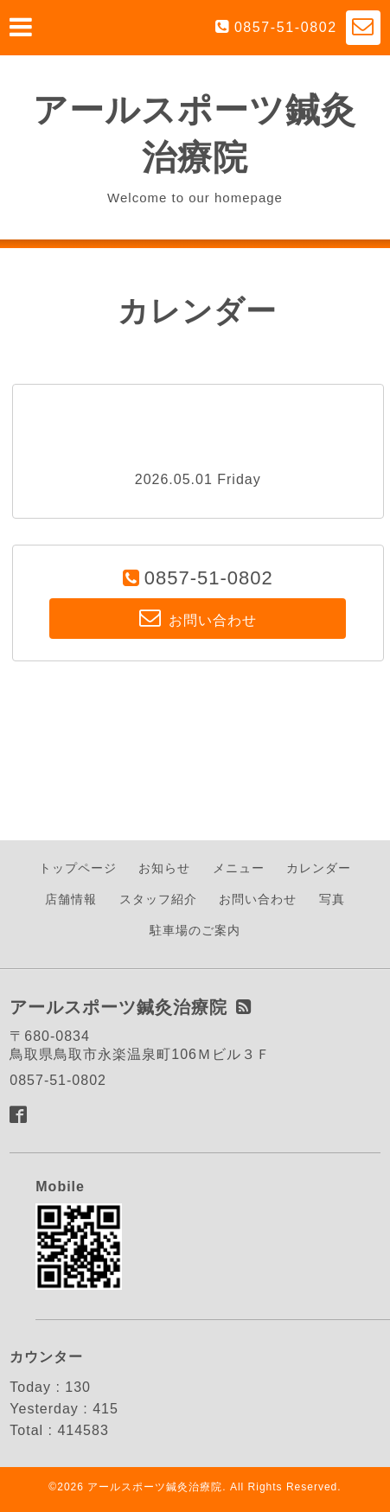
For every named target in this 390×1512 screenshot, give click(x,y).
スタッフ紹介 (158, 899)
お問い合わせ (258, 899)
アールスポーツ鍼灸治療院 (154, 1487)
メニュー (239, 868)
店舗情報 (71, 899)
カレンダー (318, 868)
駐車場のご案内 (195, 930)
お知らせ (164, 868)
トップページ (78, 868)
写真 (332, 899)
